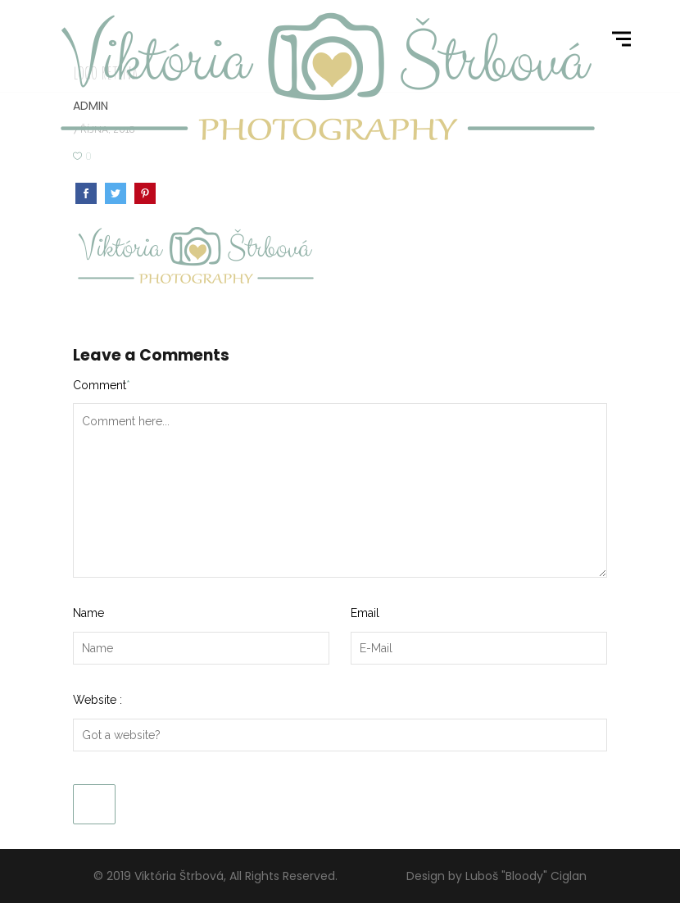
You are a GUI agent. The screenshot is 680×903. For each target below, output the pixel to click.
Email (365, 612)
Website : (97, 699)
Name (88, 612)
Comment (101, 385)
